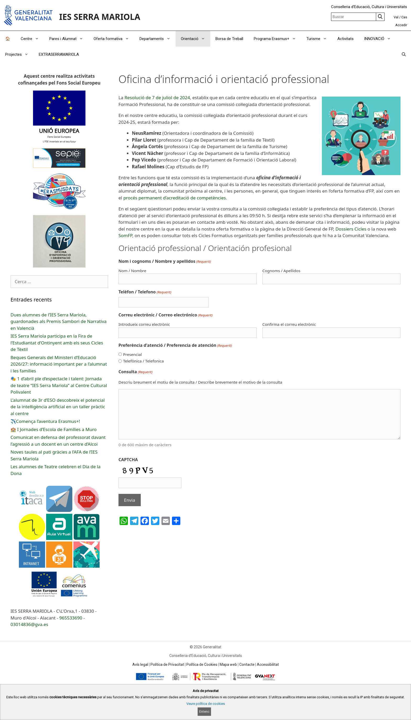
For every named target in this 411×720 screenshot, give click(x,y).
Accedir (401, 25)
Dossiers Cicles (351, 229)
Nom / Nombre (132, 270)
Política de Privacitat (167, 664)
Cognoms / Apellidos (281, 270)
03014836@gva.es (29, 624)
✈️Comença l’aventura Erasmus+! (45, 421)
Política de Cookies (201, 664)
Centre (32, 39)
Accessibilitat (268, 664)
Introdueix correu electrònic (144, 324)
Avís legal (140, 664)
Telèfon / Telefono (144, 292)
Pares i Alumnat (68, 39)
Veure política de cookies (205, 704)
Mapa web (228, 664)
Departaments (157, 39)
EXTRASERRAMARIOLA (59, 54)
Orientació (195, 39)
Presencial (132, 354)
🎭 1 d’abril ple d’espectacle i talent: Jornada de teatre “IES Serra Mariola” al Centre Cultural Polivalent (58, 385)
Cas (404, 17)
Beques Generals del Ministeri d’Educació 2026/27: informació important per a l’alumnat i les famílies (58, 364)
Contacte (247, 664)
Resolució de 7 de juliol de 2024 (157, 97)
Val (396, 17)
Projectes (19, 54)
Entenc (204, 711)
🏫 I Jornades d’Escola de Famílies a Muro (53, 429)
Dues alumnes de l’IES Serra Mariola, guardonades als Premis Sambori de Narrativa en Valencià (58, 321)
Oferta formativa (114, 39)
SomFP (125, 235)
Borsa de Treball (229, 38)
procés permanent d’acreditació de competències (174, 198)
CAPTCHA (128, 459)
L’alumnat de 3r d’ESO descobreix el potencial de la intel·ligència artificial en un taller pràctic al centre (57, 406)
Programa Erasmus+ (277, 39)
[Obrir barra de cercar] (404, 54)
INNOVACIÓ (380, 39)
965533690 (70, 618)
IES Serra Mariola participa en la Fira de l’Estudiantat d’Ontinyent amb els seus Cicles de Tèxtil (56, 342)
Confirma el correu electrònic (289, 324)
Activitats (345, 38)
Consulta (135, 372)
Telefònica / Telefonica (143, 361)
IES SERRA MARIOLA (99, 16)
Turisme (319, 39)
